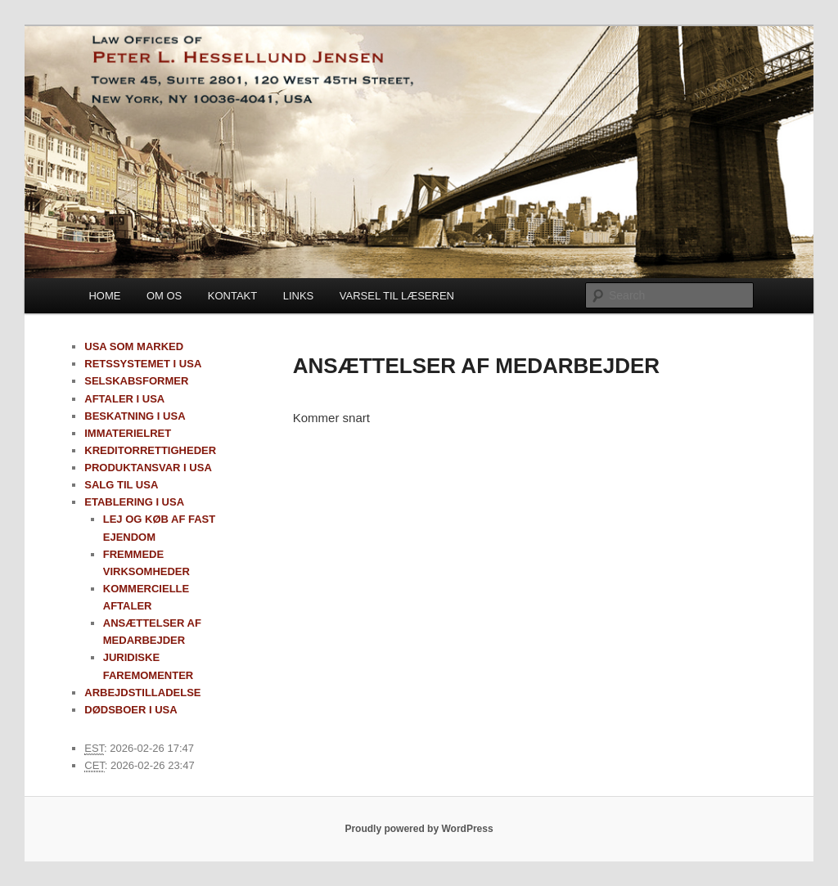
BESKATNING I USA (134, 416)
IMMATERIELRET (127, 433)
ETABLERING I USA (134, 502)
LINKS (298, 296)
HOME (104, 296)
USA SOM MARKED (133, 346)
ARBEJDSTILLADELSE (142, 692)
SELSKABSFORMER (136, 381)
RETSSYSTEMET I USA (142, 364)
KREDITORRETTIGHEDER (150, 450)
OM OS (164, 296)
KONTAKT (232, 296)
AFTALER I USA (124, 399)
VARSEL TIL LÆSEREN (397, 296)
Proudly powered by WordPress (419, 828)
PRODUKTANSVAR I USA (148, 467)
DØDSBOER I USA (130, 710)
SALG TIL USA (121, 485)
